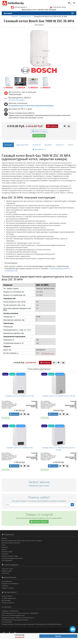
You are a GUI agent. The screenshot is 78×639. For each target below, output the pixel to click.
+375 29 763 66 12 (20, 7)
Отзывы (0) (36, 145)
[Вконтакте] (15, 632)
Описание (8, 145)
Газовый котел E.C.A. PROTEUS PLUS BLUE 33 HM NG (58, 449)
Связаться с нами (7, 569)
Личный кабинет (7, 596)
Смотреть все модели (17, 100)
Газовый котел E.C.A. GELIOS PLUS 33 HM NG (58, 396)
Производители (7, 581)
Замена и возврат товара (10, 556)
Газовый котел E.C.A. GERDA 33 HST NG (19, 396)
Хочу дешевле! (39, 136)
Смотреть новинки (39, 522)
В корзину (52, 126)
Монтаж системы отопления (11, 543)
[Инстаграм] (4, 632)
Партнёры (5, 586)
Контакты (5, 547)
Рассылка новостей (8, 603)
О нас (3, 545)
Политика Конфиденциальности (12, 558)
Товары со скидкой (8, 588)
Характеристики (22, 145)
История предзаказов (9, 598)
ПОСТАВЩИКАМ (7, 560)
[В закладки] (65, 126)
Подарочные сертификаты (10, 583)
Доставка (48, 145)
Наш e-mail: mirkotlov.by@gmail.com (13, 615)
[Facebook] (9, 632)
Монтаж (4, 538)
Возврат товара (7, 571)
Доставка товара (7, 552)
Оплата (70, 145)
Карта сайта (5, 573)
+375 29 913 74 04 (59, 7)
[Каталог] (72, 13)
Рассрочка (60, 145)
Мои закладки (6, 600)
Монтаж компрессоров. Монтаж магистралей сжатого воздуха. (22, 541)
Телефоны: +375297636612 (10, 611)
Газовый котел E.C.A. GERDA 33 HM (19, 448)
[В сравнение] (69, 126)
